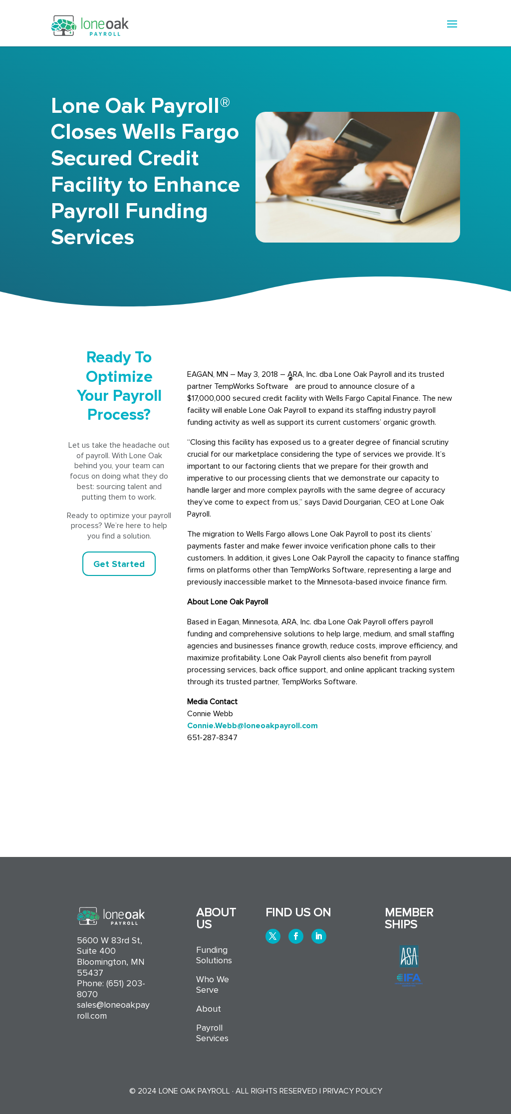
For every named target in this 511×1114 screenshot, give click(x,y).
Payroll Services (212, 1033)
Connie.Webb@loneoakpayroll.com (252, 726)
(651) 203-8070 (111, 989)
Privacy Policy (352, 1091)
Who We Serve (212, 985)
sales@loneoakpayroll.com (113, 1010)
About (208, 1009)
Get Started (119, 563)
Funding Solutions (214, 955)
